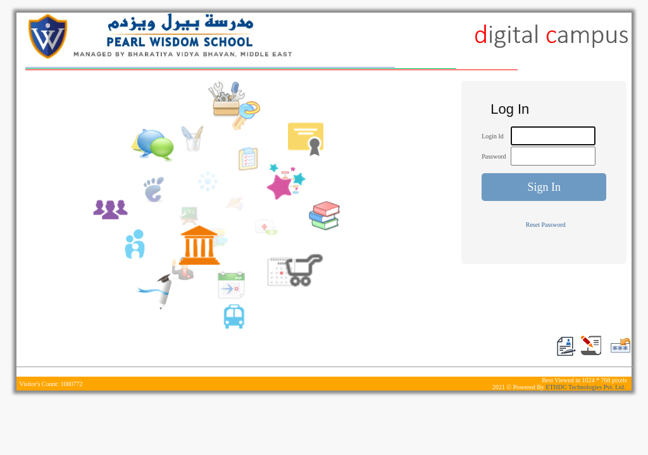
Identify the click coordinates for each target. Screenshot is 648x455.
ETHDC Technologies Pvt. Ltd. (586, 387)
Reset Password (546, 224)
